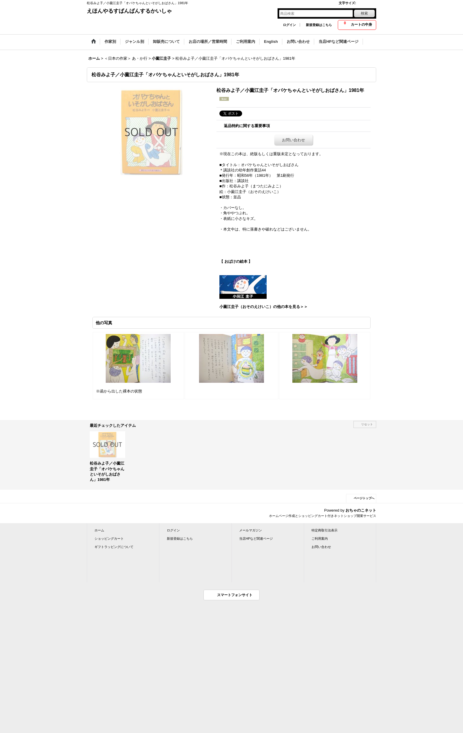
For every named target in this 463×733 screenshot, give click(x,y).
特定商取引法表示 (325, 530)
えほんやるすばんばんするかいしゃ (129, 11)
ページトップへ (364, 498)
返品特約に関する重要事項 (247, 126)
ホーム (99, 530)
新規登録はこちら (319, 25)
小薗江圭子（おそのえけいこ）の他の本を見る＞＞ (263, 306)
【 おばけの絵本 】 (235, 261)
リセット (367, 424)
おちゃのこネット (360, 510)
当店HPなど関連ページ (256, 538)
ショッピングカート (109, 538)
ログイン (289, 25)
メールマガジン (250, 530)
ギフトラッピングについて (113, 547)
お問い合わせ (293, 140)
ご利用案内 (320, 538)
